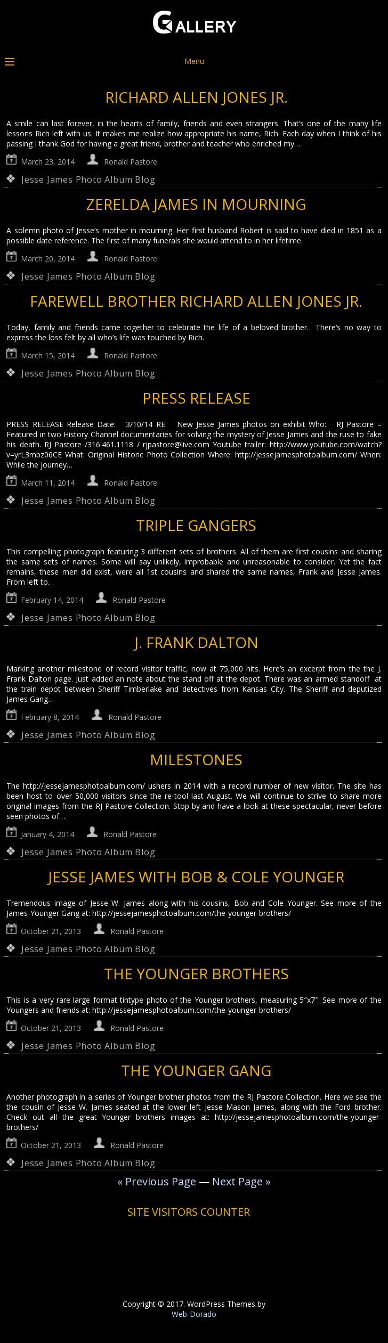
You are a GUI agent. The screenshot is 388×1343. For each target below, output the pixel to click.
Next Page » (241, 1181)
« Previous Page (156, 1181)
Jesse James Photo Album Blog (88, 179)
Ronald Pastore (130, 162)
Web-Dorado (194, 1314)
